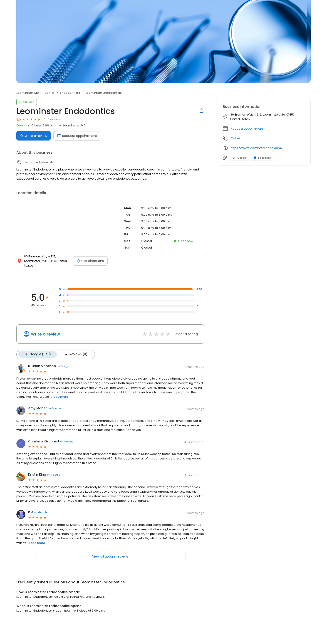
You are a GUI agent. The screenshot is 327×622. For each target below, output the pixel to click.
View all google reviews (110, 556)
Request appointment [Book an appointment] (77, 135)
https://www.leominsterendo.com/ (256, 148)
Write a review (45, 334)
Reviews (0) (75, 354)
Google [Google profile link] (240, 158)
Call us (235, 138)
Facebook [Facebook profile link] (262, 158)
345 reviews (53, 119)
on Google (63, 366)
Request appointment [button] (247, 128)
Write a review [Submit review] (33, 135)
